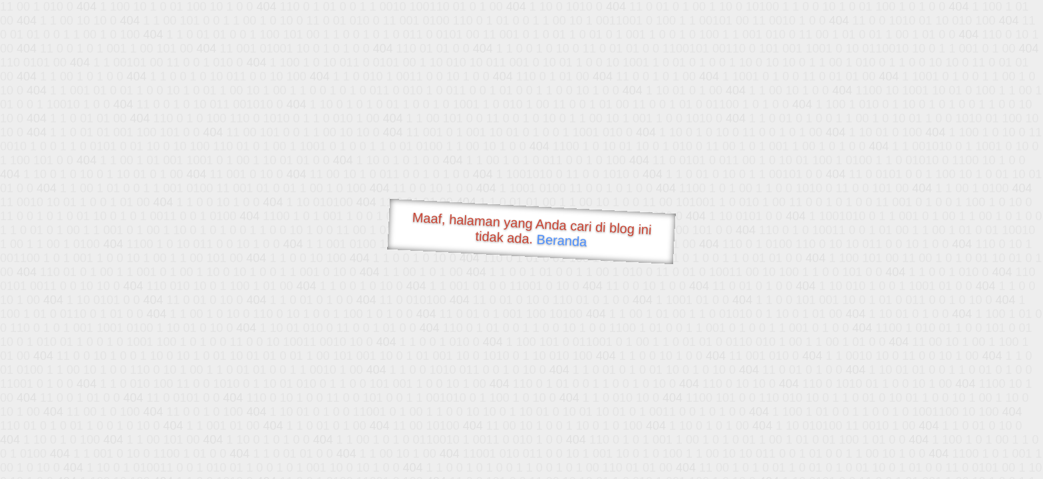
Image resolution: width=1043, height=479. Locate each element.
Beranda (561, 240)
